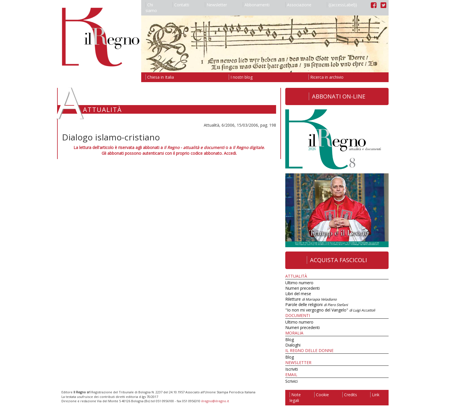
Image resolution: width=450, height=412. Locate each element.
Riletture (311, 299)
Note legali (295, 397)
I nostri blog (241, 77)
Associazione (298, 4)
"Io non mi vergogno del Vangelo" (330, 310)
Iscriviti (291, 369)
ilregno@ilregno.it (215, 401)
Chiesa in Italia (160, 77)
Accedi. (230, 153)
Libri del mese (298, 293)
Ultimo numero (299, 282)
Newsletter (216, 4)
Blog (289, 339)
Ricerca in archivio (326, 77)
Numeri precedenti (302, 288)
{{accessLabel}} (342, 4)
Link (374, 394)
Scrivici (291, 381)
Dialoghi (292, 345)
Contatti (180, 4)
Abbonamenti (256, 4)
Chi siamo (151, 7)
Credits (349, 394)
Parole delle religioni (316, 304)
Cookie (321, 394)
